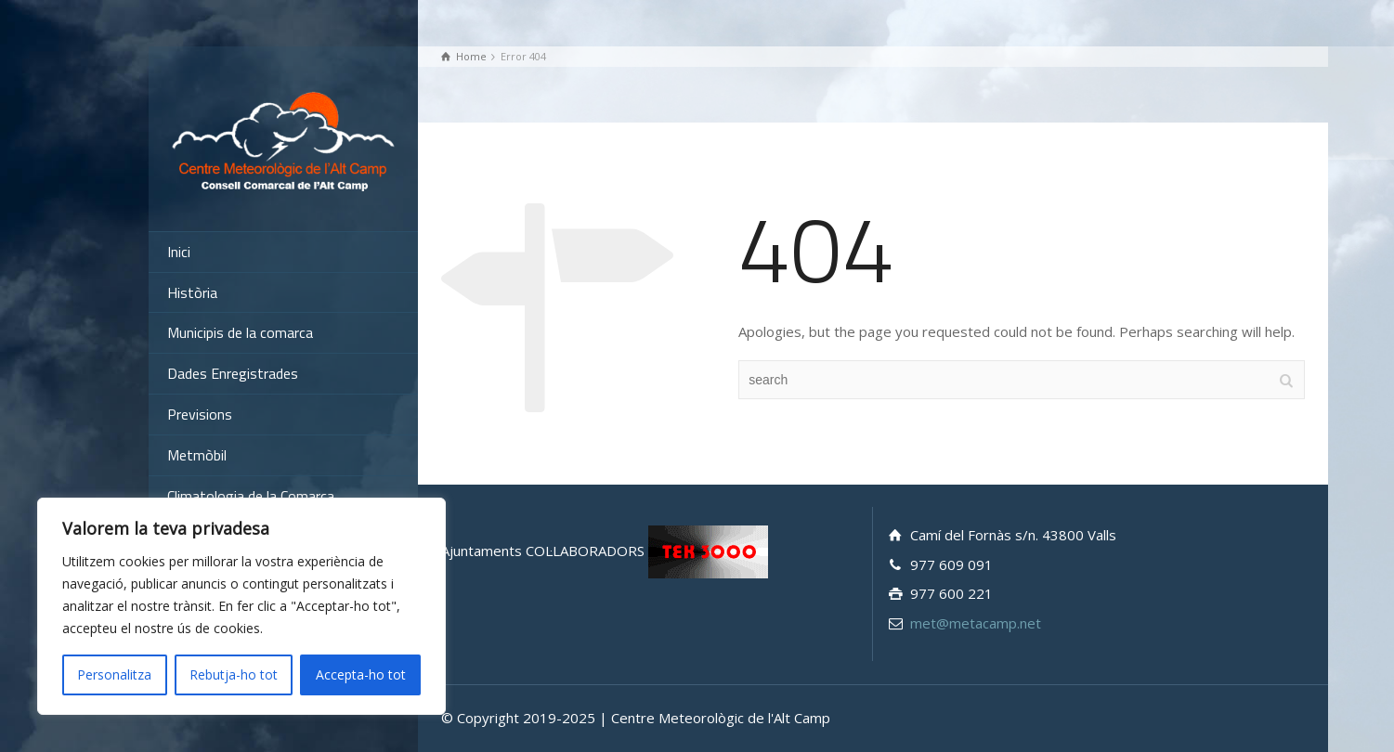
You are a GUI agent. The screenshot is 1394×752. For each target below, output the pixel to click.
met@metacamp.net (975, 623)
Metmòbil (197, 455)
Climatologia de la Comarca (250, 496)
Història (192, 292)
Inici (178, 251)
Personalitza (114, 674)
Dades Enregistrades (232, 373)
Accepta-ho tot (361, 674)
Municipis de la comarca (240, 332)
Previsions (199, 414)
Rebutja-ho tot (233, 674)
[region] (241, 606)
